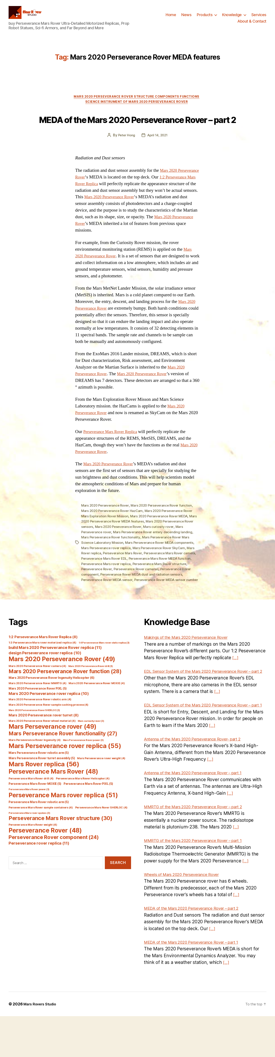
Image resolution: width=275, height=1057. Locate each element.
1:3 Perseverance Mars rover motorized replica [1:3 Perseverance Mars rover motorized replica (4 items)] (42, 670)
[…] (235, 685)
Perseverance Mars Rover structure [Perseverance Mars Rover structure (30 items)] (60, 845)
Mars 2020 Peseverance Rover (129, 550)
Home (171, 18)
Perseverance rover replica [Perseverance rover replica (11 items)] (39, 870)
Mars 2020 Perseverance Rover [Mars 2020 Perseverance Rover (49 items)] (62, 686)
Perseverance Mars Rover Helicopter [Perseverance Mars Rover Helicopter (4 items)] (83, 806)
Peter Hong (125, 159)
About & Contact (251, 24)
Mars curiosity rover (171, 550)
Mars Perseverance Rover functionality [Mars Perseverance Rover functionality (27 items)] (63, 761)
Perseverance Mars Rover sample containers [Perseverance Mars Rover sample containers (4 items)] (41, 835)
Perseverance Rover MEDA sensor (137, 602)
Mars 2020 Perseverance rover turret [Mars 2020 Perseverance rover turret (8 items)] (43, 743)
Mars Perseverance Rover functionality (111, 561)
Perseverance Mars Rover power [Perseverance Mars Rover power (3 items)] (29, 817)
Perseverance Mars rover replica (121, 586)
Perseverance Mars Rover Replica (113, 456)
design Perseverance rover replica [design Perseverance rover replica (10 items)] (45, 680)
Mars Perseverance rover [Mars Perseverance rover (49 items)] (52, 754)
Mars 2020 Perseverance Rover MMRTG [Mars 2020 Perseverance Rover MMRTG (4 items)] (37, 710)
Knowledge (232, 18)
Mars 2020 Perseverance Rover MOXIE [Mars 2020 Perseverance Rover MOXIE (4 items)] (97, 710)
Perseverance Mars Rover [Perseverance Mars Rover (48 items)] (53, 799)
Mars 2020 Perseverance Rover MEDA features (118, 545)
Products (204, 18)
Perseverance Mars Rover (124, 576)
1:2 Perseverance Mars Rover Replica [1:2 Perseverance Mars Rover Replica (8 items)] (43, 664)
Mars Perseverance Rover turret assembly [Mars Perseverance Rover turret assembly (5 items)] (42, 785)
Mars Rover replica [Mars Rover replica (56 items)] (44, 791)
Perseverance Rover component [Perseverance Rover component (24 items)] (54, 865)
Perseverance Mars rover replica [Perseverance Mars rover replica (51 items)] (63, 822)
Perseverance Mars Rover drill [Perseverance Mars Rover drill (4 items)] (31, 806)
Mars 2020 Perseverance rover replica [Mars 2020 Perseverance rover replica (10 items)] (49, 721)
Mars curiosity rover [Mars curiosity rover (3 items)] (91, 748)
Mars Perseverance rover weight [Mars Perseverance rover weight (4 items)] (101, 785)
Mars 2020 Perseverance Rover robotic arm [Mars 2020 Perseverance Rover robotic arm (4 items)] (40, 726)
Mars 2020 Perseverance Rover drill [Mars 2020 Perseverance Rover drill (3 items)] (90, 693)
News (186, 18)
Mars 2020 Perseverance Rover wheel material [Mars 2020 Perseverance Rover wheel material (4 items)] (42, 748)
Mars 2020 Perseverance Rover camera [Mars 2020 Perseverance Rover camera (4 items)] (37, 693)
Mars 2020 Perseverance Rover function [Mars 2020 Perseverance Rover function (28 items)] (65, 699)
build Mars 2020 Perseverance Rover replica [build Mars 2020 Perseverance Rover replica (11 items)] (55, 675)
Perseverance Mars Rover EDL (119, 581)
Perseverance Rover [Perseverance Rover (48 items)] (45, 858)
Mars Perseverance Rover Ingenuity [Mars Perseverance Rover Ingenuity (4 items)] (35, 767)
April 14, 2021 (158, 159)
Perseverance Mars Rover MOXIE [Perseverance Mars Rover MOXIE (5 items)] (35, 811)
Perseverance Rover (113, 592)
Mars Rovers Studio (41, 1045)
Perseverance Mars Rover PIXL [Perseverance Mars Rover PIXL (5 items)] (88, 811)
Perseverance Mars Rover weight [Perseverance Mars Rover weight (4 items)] (33, 852)
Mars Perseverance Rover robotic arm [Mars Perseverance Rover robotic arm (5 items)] (39, 780)
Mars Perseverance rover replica (107, 571)
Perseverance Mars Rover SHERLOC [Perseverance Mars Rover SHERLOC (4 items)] (101, 835)
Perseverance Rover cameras (154, 592)
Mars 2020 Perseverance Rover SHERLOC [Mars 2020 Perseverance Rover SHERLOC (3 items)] (34, 737)
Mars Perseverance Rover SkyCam (161, 571)
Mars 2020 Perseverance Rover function (165, 530)
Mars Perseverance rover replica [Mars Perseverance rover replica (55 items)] (65, 773)
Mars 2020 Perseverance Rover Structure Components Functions (137, 104)
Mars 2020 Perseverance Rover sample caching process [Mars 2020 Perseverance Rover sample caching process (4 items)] (48, 732)
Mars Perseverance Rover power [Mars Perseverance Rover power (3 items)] (83, 767)
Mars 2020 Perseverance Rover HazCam (113, 535)
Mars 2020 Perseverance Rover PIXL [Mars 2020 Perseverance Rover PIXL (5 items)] (38, 716)
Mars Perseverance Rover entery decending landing (155, 555)
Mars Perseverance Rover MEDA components (162, 566)
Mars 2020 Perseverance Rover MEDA (162, 540)
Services (258, 18)
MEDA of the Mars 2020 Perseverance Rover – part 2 (137, 134)
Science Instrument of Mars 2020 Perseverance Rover (137, 110)
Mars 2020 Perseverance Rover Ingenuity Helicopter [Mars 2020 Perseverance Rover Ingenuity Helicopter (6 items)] (52, 705)
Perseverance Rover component (106, 597)
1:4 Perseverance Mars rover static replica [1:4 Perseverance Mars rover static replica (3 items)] (104, 670)
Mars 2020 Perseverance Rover (166, 221)
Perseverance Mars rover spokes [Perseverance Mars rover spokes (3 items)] (29, 840)
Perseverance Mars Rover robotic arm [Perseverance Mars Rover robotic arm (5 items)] (39, 829)
